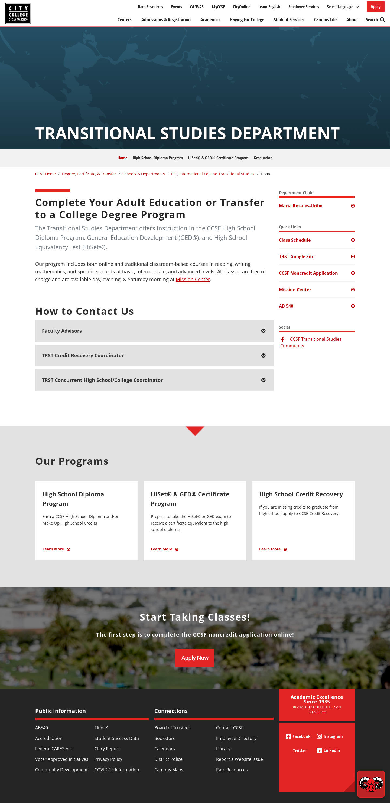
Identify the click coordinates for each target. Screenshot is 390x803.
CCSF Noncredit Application (308, 273)
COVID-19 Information (117, 770)
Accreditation (49, 738)
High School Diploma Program (158, 158)
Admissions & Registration (166, 19)
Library (223, 749)
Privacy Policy (108, 759)
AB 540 (286, 306)
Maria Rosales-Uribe (300, 206)
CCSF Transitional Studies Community (311, 342)
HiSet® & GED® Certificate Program (218, 158)
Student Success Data (117, 738)
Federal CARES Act (53, 749)
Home (122, 158)
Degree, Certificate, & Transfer (89, 173)
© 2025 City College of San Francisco (317, 709)
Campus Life (325, 19)
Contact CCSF (229, 728)
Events (176, 7)
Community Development (61, 770)
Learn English (269, 7)
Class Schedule (295, 240)
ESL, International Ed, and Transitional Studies (213, 173)
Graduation (263, 158)
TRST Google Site (296, 257)
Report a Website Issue (239, 759)
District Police (168, 759)
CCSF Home (45, 173)
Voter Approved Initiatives (61, 759)
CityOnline (241, 7)
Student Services (289, 19)
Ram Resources (150, 7)
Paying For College (247, 19)
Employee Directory (236, 738)
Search (372, 19)
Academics (210, 19)
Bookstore (165, 738)
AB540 (41, 728)
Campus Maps (168, 770)
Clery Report (107, 749)
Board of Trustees (172, 728)
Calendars (164, 749)
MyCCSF (218, 7)
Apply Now (195, 657)
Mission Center (193, 279)
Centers (125, 19)
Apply (376, 6)
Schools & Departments (143, 173)
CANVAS (197, 7)
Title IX (101, 728)
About (352, 19)
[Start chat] (371, 784)
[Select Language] (343, 7)
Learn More (76, 552)
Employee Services (303, 7)
